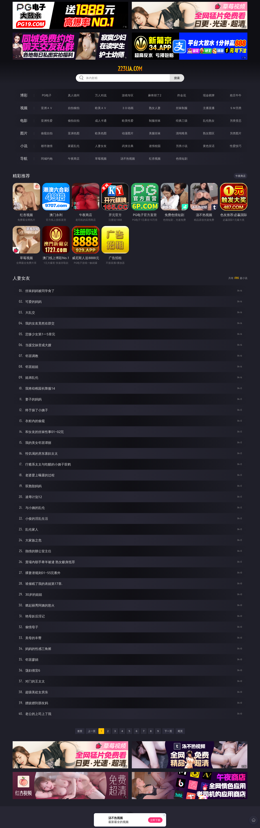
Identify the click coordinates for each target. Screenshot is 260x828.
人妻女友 (101, 146)
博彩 (23, 95)
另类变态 (235, 121)
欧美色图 (101, 133)
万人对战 (101, 95)
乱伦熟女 (208, 121)
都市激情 (47, 146)
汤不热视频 (127, 159)
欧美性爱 (127, 121)
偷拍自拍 (73, 121)
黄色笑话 (208, 146)
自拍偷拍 (73, 108)
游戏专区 (127, 95)
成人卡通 (101, 121)
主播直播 (208, 108)
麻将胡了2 (154, 95)
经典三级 (181, 121)
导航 (23, 158)
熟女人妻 (155, 108)
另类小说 (181, 146)
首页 (79, 731)
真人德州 (73, 95)
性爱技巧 (235, 146)
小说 (23, 145)
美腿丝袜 (155, 133)
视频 (23, 107)
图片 (23, 133)
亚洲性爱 (47, 121)
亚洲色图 (73, 133)
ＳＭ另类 (235, 108)
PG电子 (46, 95)
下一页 (168, 731)
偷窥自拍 (47, 133)
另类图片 (235, 133)
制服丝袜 (155, 121)
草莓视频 (101, 159)
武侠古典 (127, 146)
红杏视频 (155, 159)
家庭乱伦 (73, 146)
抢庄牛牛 (235, 95)
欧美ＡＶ (101, 108)
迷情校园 (155, 146)
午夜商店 (73, 159)
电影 (23, 120)
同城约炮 (47, 159)
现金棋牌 (208, 95)
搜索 (177, 78)
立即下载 (155, 820)
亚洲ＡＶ (47, 108)
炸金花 (181, 95)
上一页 (92, 731)
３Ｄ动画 (127, 108)
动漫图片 (127, 133)
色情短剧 (181, 159)
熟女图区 (208, 133)
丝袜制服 (181, 108)
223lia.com (130, 68)
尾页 (180, 731)
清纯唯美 (181, 133)
